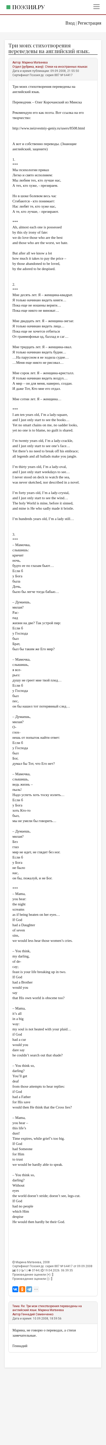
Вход (70, 23)
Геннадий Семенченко (37, 1314)
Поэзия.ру (28, 7)
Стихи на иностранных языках (66, 66)
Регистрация (89, 23)
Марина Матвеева (35, 62)
